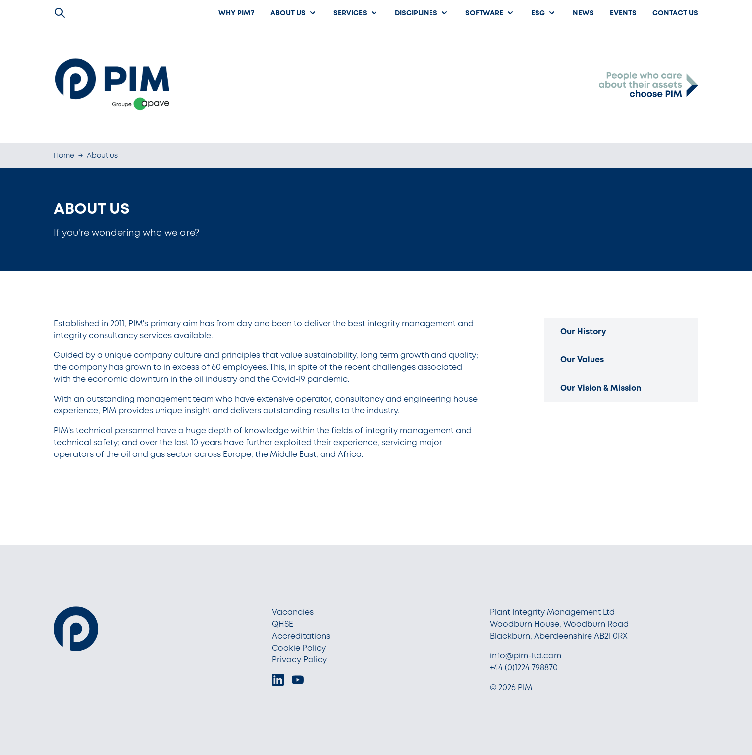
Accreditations (301, 636)
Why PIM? (236, 12)
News (583, 12)
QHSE (282, 624)
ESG (544, 13)
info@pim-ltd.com (525, 656)
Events (623, 12)
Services (356, 13)
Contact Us (675, 12)
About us (294, 13)
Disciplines (422, 13)
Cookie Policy (299, 648)
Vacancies (293, 612)
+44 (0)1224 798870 (524, 667)
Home (64, 155)
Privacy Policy (299, 659)
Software (490, 13)
